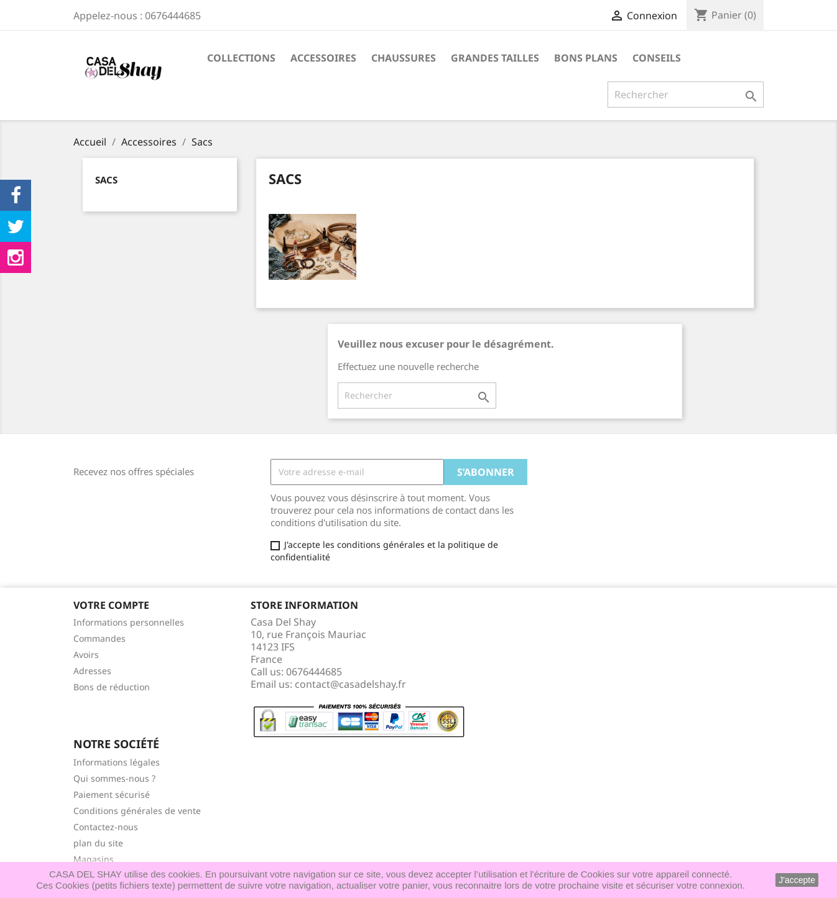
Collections (241, 58)
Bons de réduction (111, 687)
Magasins (93, 859)
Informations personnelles (128, 622)
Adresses (92, 671)
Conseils (656, 58)
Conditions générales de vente (137, 811)
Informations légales (116, 762)
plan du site (98, 843)
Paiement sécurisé (111, 794)
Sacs (106, 180)
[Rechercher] (686, 94)
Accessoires (323, 58)
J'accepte (797, 880)
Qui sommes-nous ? (114, 778)
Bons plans (585, 58)
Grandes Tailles (495, 58)
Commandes (99, 638)
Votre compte (111, 605)
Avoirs (86, 654)
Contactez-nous (105, 827)
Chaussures (403, 58)
